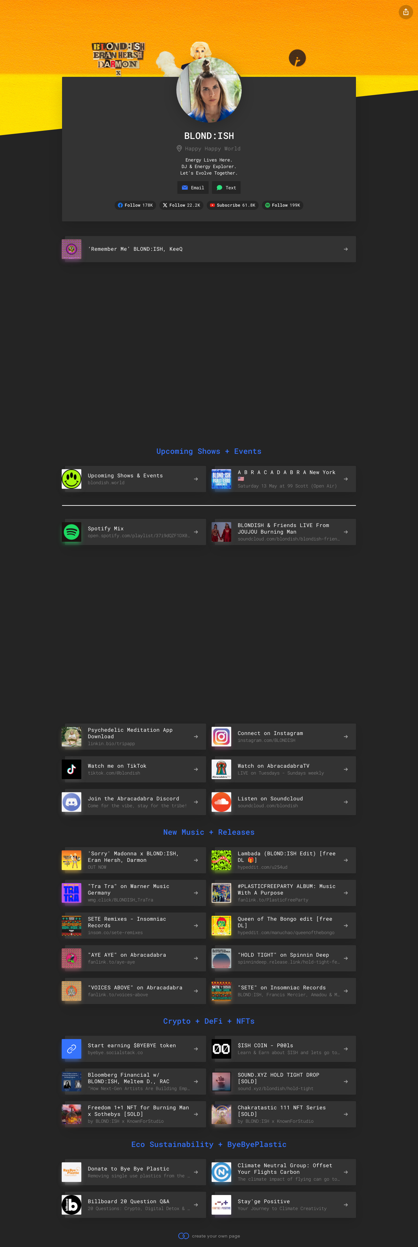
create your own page (209, 1235)
